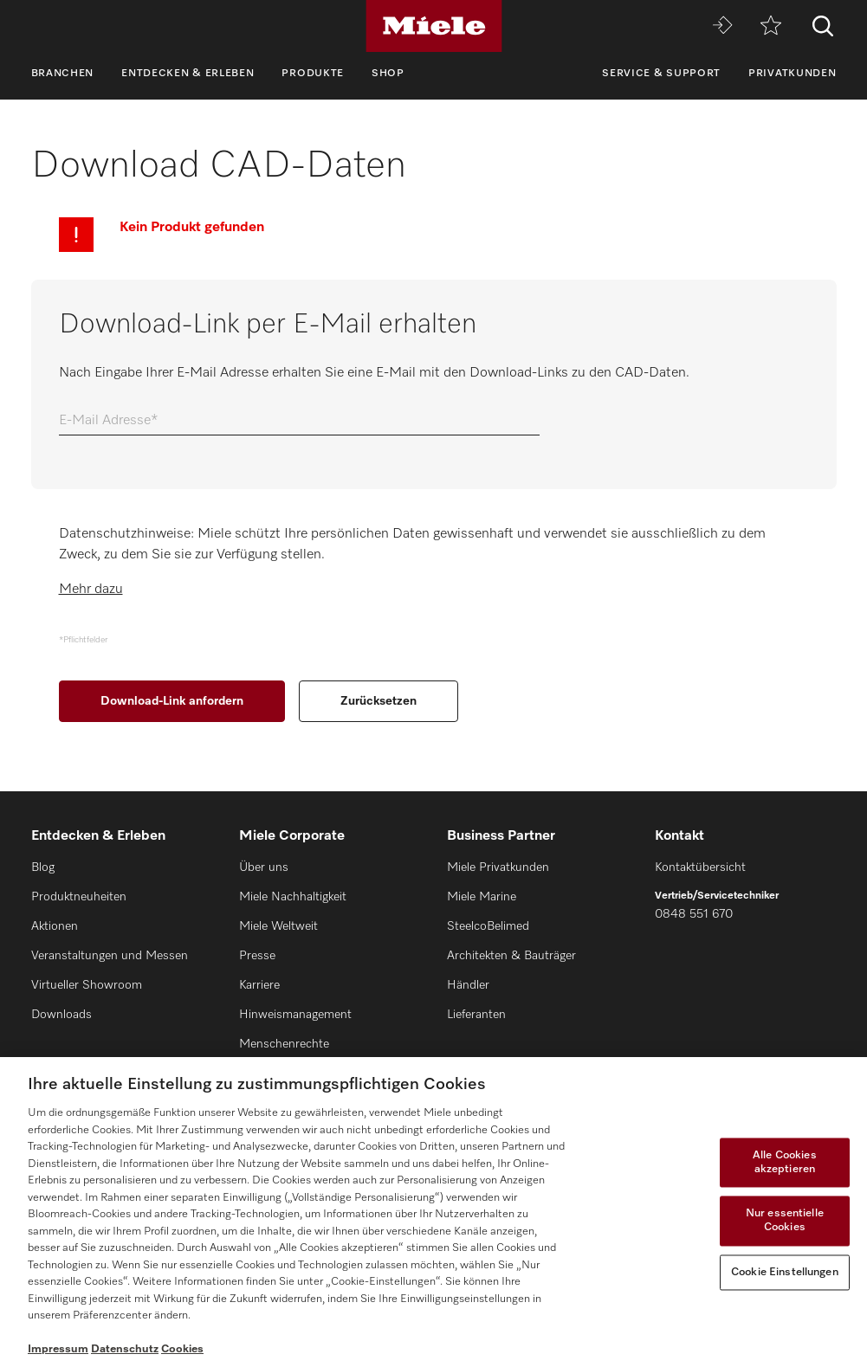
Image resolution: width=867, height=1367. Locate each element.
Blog (43, 867)
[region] (433, 1212)
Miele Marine (481, 897)
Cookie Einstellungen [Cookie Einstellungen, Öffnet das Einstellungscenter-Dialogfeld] (784, 1272)
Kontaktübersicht (700, 867)
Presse (257, 956)
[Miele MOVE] (722, 26)
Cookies (182, 1349)
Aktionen (54, 926)
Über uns (263, 867)
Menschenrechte (284, 1044)
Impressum (58, 1349)
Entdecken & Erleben (187, 73)
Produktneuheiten (78, 897)
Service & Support (661, 73)
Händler (468, 985)
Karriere (259, 985)
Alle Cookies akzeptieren (785, 1163)
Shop (388, 73)
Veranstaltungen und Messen (109, 956)
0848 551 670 (694, 914)
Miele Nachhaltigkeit (292, 897)
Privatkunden (792, 73)
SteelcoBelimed (488, 926)
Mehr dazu (91, 589)
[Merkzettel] (770, 26)
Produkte (312, 73)
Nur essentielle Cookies (785, 1221)
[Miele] (434, 26)
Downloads (61, 1015)
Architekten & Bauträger (511, 956)
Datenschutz (125, 1349)
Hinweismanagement (295, 1015)
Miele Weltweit (278, 926)
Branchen (62, 73)
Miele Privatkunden (498, 867)
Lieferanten (476, 1015)
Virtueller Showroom (86, 985)
